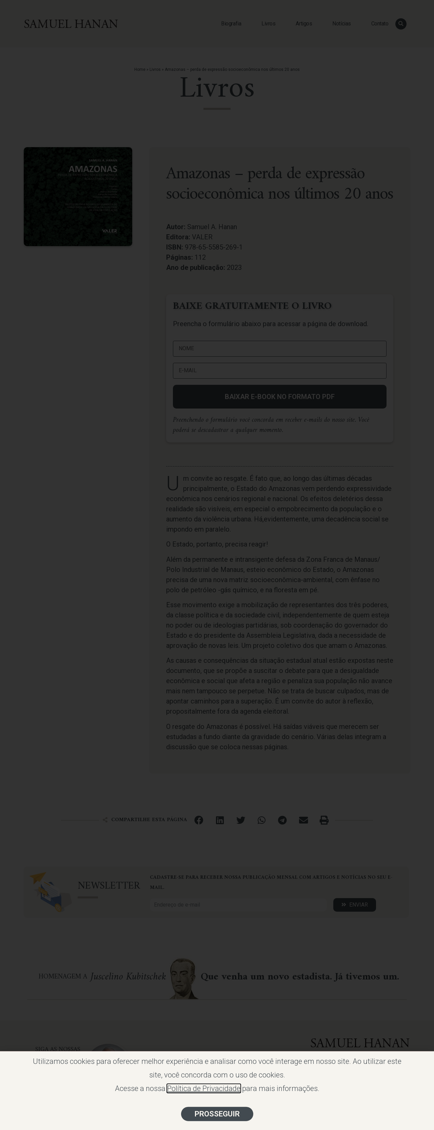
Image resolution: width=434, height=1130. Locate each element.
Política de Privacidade (203, 1099)
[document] (217, 565)
